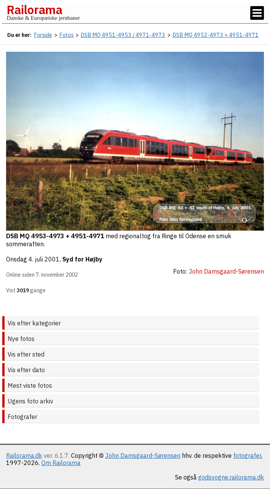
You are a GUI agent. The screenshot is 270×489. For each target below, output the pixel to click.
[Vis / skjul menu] (257, 13)
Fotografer (22, 417)
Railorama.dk (24, 455)
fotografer (247, 455)
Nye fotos (21, 338)
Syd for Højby (82, 259)
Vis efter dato (26, 370)
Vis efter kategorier (34, 323)
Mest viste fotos (30, 385)
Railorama (34, 9)
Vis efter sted (26, 354)
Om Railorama (61, 463)
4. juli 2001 (44, 259)
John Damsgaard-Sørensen (142, 455)
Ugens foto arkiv (30, 401)
